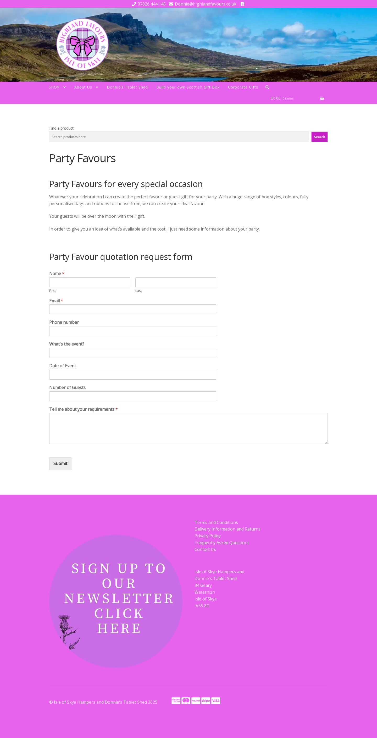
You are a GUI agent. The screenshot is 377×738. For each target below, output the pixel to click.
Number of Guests (67, 387)
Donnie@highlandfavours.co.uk (201, 4)
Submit (60, 463)
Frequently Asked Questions (222, 542)
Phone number (64, 322)
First (52, 290)
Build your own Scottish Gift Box (188, 87)
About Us (83, 87)
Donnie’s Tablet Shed (127, 87)
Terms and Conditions (216, 522)
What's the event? (66, 344)
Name (56, 273)
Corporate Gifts (243, 87)
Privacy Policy (208, 536)
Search (319, 136)
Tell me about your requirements (83, 409)
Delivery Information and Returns (227, 529)
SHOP (54, 87)
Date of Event (62, 366)
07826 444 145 (148, 4)
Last (138, 290)
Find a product (61, 128)
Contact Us (205, 549)
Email (56, 301)
